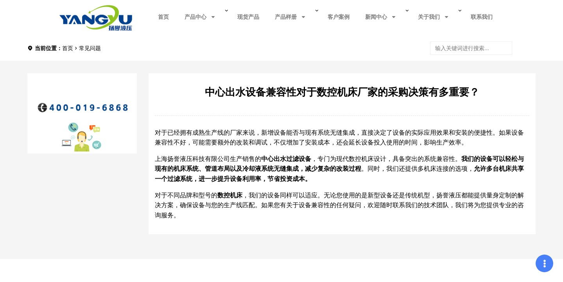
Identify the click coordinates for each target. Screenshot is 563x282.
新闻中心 (380, 17)
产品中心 (200, 17)
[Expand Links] (544, 263)
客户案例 (339, 17)
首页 (163, 17)
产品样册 (290, 17)
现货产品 (248, 17)
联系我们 (482, 17)
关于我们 (433, 17)
